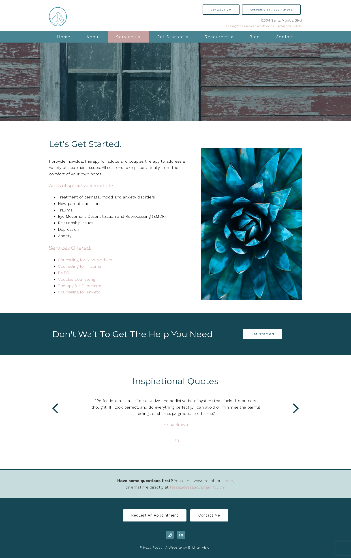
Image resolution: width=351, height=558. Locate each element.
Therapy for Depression (80, 285)
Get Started (170, 36)
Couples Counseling (76, 279)
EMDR (63, 272)
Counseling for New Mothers (85, 259)
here (229, 480)
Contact (285, 36)
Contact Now (221, 9)
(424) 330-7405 (289, 26)
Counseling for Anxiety (79, 292)
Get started (262, 334)
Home (64, 36)
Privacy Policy (151, 547)
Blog (254, 36)
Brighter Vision (200, 547)
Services (126, 36)
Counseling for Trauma (79, 266)
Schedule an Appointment (271, 9)
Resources (217, 36)
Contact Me (209, 515)
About (93, 36)
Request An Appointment (154, 515)
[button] (55, 409)
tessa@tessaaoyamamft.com (250, 26)
